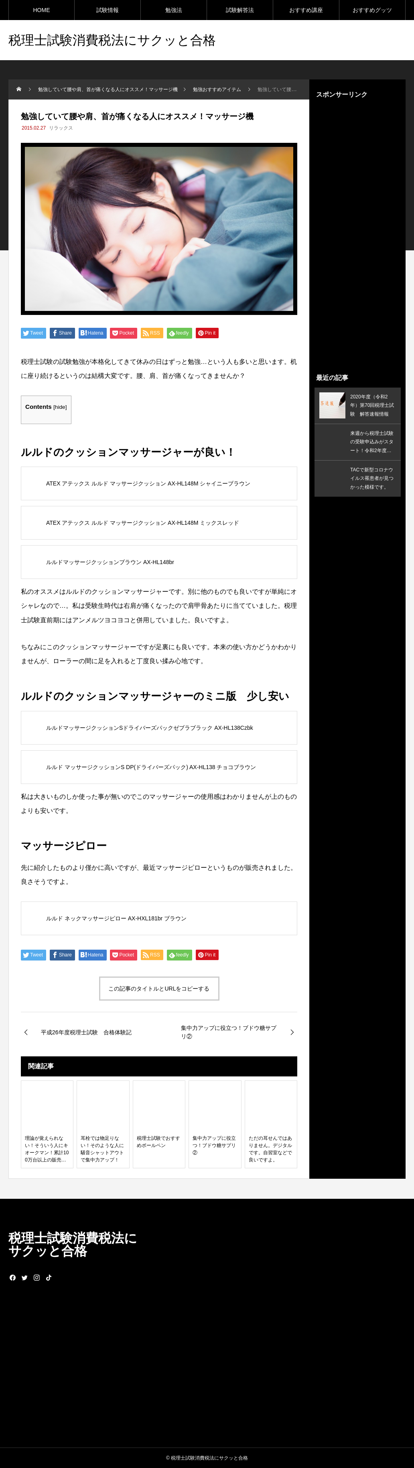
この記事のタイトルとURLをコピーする (158, 988)
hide (60, 407)
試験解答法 (240, 10)
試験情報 (107, 10)
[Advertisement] (358, 236)
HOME (41, 10)
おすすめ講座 (306, 10)
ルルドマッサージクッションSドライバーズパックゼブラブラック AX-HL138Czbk (149, 728)
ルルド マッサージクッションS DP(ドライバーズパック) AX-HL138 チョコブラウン (151, 767)
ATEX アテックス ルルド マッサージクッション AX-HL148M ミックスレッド (142, 523)
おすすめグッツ (372, 10)
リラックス (61, 128)
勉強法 (173, 10)
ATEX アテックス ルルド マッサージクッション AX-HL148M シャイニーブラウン (148, 483)
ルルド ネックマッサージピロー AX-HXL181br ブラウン (116, 918)
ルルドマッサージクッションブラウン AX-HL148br (110, 562)
